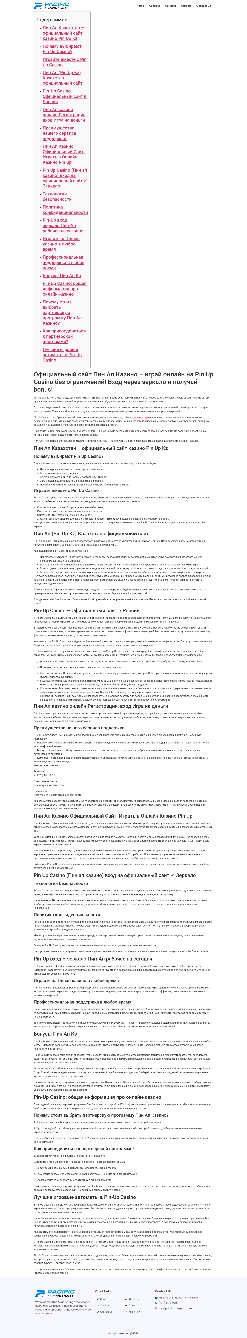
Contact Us (203, 6)
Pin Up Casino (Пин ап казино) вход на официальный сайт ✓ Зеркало (65, 178)
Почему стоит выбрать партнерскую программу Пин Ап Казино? (62, 312)
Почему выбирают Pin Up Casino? (62, 49)
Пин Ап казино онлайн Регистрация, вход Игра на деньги (64, 115)
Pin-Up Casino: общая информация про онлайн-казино (65, 289)
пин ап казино (140, 417)
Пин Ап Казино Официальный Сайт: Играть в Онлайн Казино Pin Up (64, 154)
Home (140, 6)
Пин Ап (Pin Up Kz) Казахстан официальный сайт (63, 78)
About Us (155, 6)
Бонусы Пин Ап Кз (62, 275)
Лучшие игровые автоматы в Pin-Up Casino (62, 355)
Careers (186, 6)
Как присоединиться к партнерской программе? (64, 336)
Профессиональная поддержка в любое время (63, 262)
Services (170, 6)
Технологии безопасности (57, 196)
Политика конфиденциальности (65, 209)
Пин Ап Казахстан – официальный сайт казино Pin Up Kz (63, 33)
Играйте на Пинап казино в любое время (61, 244)
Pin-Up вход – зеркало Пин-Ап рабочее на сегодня (63, 225)
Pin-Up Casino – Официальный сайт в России (65, 96)
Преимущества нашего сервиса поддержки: (59, 133)
